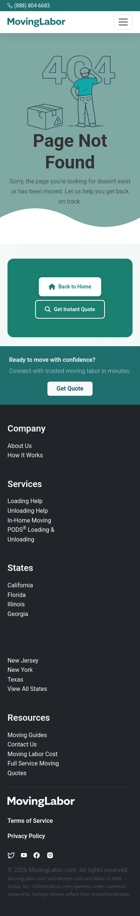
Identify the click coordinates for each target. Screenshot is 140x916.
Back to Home (70, 287)
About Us (19, 445)
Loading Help (25, 501)
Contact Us (22, 744)
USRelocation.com (52, 886)
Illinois (16, 604)
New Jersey (22, 660)
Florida (16, 594)
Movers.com (70, 878)
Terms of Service (30, 820)
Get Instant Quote (70, 309)
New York (20, 669)
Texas (15, 679)
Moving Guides (27, 735)
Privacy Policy (26, 836)
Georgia (17, 613)
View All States (27, 688)
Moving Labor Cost (32, 754)
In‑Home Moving (29, 520)
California (20, 585)
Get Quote (70, 388)
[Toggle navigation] (123, 22)
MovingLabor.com (27, 878)
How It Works (25, 455)
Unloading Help (27, 510)
